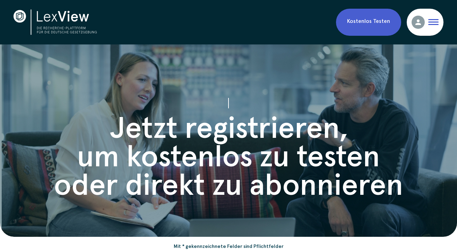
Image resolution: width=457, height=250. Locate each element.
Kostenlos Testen (368, 20)
